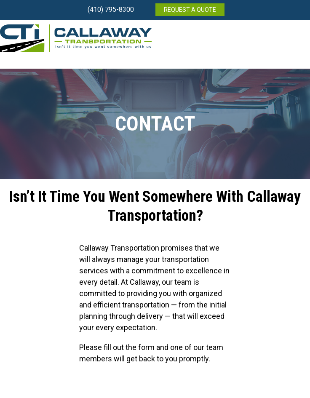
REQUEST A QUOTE (190, 9)
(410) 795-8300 (111, 9)
